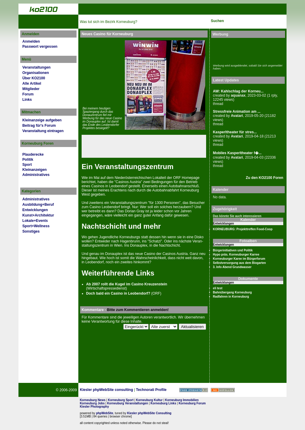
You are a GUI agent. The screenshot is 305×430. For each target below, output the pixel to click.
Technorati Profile (151, 390)
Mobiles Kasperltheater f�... (237, 153)
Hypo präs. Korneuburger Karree (236, 254)
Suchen (217, 21)
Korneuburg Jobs (92, 403)
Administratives (35, 175)
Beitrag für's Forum (39, 125)
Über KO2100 (33, 78)
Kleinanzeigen (34, 170)
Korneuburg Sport (120, 400)
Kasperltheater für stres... (235, 132)
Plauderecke (33, 154)
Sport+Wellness (35, 226)
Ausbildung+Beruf (38, 204)
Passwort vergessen (39, 46)
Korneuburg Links (163, 403)
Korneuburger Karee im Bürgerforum (239, 258)
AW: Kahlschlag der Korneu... (238, 91)
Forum (28, 94)
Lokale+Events (35, 221)
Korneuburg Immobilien (182, 400)
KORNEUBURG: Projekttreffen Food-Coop (243, 229)
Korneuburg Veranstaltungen (127, 403)
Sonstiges (31, 231)
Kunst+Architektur (38, 215)
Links (27, 100)
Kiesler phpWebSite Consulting (149, 413)
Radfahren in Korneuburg (231, 296)
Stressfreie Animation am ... (237, 111)
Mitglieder (30, 89)
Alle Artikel (31, 83)
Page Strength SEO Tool (193, 390)
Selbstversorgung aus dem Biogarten (239, 263)
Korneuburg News (92, 400)
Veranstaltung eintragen (42, 131)
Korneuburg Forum (192, 403)
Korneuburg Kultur (149, 400)
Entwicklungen (35, 210)
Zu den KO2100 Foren (264, 178)
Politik (27, 159)
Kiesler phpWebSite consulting (106, 390)
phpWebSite (104, 413)
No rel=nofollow (223, 390)
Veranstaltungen (36, 67)
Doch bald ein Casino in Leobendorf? (118, 293)
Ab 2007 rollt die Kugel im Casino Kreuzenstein (126, 284)
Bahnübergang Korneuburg (232, 292)
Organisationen (35, 73)
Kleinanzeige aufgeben (42, 120)
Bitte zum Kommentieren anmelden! (138, 310)
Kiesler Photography (94, 406)
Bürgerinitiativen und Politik (233, 250)
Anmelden (31, 41)
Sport (27, 165)
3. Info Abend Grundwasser (232, 267)
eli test (217, 288)
